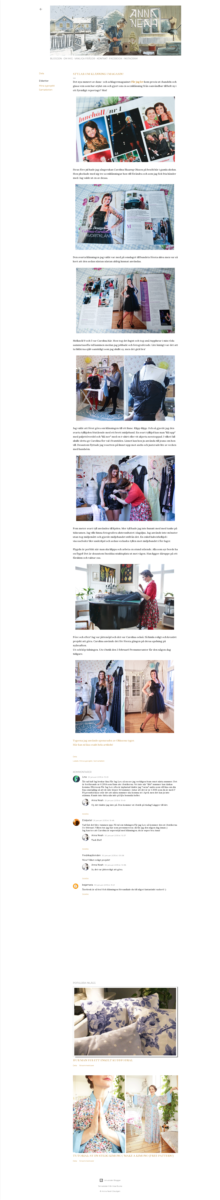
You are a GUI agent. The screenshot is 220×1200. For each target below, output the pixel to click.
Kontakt (102, 58)
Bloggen (56, 58)
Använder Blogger (110, 1180)
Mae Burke (117, 1186)
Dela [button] (41, 73)
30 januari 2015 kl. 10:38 (115, 865)
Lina (84, 777)
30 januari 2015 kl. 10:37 (115, 835)
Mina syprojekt (47, 85)
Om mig (68, 58)
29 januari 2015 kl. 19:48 (103, 820)
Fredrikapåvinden (91, 855)
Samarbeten (45, 89)
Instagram (131, 58)
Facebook (115, 58)
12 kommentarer (86, 1161)
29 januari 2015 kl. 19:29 (98, 777)
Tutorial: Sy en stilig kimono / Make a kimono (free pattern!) (123, 1155)
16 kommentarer (86, 1065)
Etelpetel (87, 820)
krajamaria (87, 884)
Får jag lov (137, 81)
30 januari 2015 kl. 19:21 (104, 885)
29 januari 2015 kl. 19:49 (115, 800)
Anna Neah (97, 800)
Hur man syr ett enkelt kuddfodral (103, 1060)
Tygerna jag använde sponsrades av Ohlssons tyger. (104, 740)
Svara (85, 814)
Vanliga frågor (84, 58)
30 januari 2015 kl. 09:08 (113, 855)
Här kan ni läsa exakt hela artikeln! (93, 744)
